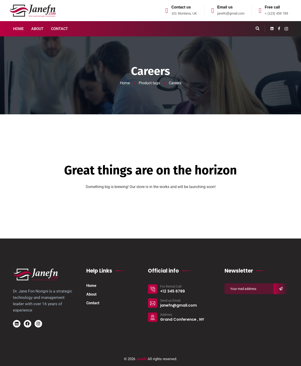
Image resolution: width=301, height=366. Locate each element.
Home (125, 83)
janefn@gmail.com (231, 13)
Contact (92, 303)
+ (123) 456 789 (276, 13)
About (91, 294)
